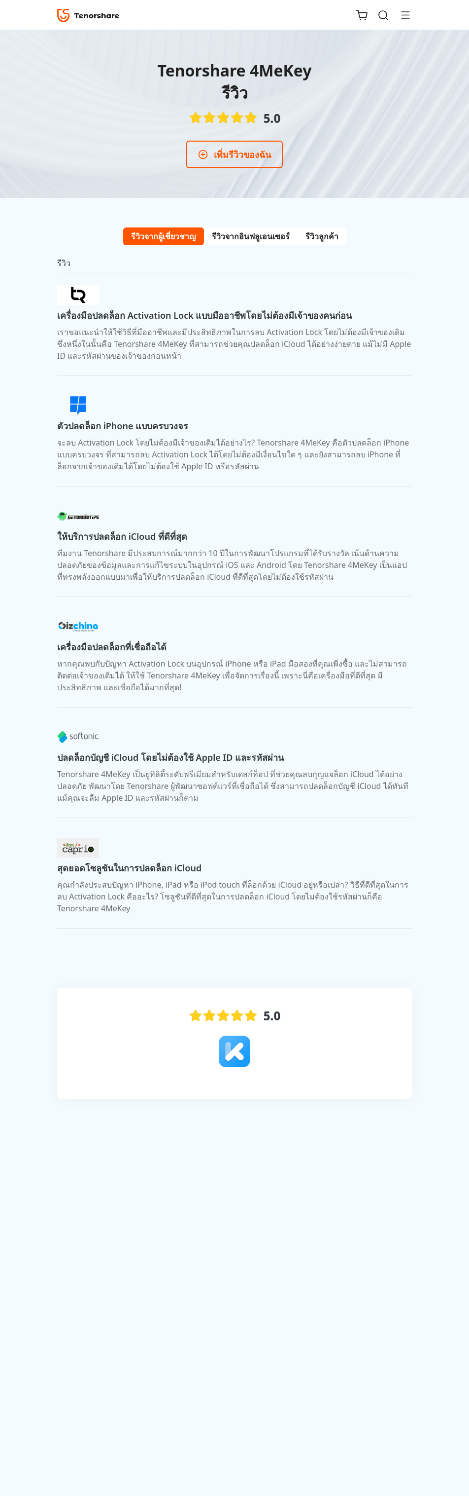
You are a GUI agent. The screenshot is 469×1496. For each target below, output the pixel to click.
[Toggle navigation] (401, 14)
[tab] (163, 236)
